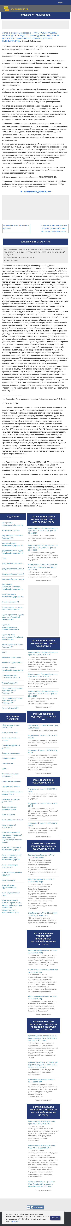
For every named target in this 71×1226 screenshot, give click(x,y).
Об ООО (5, 769)
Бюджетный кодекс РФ (10, 530)
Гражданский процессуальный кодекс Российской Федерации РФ (12, 586)
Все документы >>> (43, 581)
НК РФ (4, 652)
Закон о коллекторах (10, 733)
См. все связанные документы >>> (35, 192)
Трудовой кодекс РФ (10, 683)
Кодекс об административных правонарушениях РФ (10, 627)
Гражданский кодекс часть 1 (13, 563)
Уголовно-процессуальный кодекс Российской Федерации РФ (12, 700)
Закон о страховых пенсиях (12, 820)
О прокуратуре (7, 763)
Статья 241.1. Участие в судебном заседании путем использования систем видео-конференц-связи (54, 228)
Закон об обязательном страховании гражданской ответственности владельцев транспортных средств (12, 837)
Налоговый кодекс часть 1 (12, 657)
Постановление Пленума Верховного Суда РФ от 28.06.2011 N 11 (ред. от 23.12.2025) (43, 693)
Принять (55, 1218)
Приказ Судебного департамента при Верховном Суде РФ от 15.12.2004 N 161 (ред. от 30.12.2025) (43, 1038)
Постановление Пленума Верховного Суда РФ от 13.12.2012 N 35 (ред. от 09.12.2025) (43, 567)
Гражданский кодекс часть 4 (13, 579)
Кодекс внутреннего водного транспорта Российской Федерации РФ (13, 617)
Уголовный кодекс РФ (10, 708)
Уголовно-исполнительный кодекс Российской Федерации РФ (12, 690)
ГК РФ (4, 558)
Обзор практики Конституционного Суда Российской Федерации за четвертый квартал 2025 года (41, 1184)
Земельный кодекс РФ (10, 602)
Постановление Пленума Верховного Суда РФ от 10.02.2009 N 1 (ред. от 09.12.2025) (43, 547)
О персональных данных (11, 781)
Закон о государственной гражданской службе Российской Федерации (11, 857)
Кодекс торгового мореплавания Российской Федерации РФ (12, 637)
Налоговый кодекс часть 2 (12, 662)
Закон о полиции (8, 815)
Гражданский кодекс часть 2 (13, 569)
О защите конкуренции (11, 753)
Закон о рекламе (8, 880)
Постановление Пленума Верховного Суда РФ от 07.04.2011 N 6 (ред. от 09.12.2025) (43, 530)
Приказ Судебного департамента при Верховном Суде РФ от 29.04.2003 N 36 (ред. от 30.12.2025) (43, 1064)
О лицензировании (9, 758)
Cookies (15, 1221)
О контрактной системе (11, 787)
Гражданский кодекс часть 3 (13, 574)
